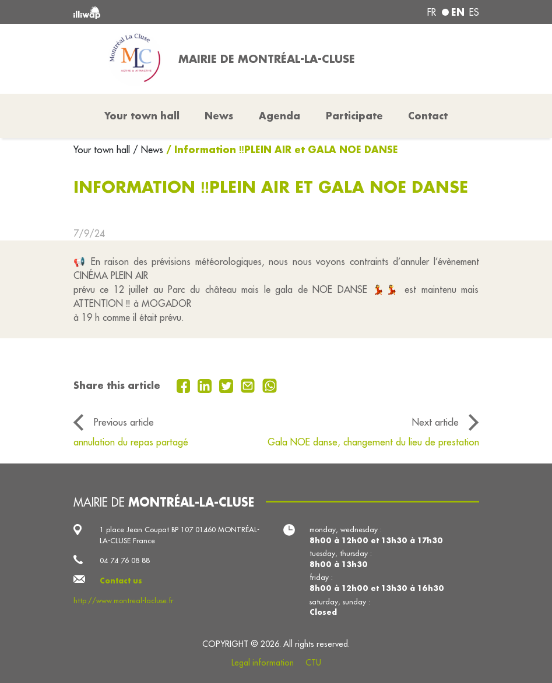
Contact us (121, 580)
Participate (354, 115)
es (474, 12)
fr (431, 12)
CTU (313, 662)
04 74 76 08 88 (125, 560)
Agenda (279, 115)
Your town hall (103, 149)
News (219, 115)
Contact (428, 115)
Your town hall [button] (142, 115)
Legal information (262, 662)
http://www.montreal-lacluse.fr (123, 600)
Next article (435, 422)
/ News (148, 149)
